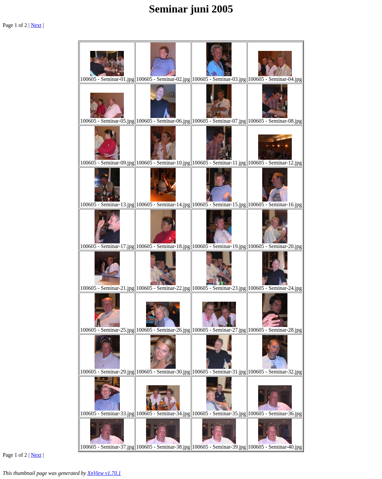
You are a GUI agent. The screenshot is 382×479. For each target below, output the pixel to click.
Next (36, 25)
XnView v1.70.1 (104, 473)
